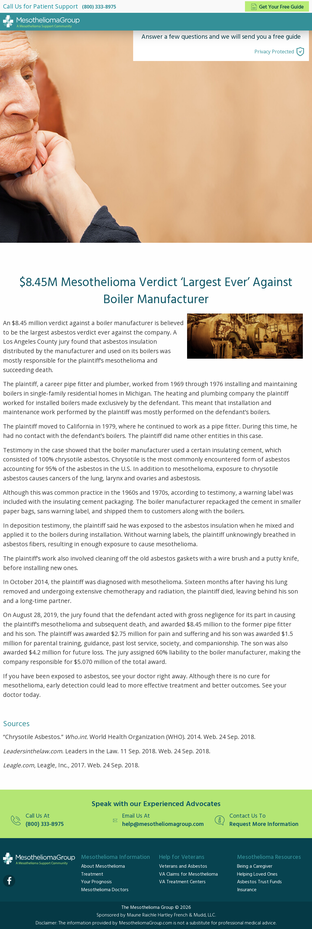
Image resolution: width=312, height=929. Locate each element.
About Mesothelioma (103, 866)
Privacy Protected (274, 51)
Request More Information (264, 824)
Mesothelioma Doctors (105, 890)
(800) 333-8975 (99, 6)
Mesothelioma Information (115, 857)
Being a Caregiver (254, 866)
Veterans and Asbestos (183, 866)
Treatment (92, 874)
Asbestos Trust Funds (259, 882)
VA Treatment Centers (182, 882)
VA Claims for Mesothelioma (188, 874)
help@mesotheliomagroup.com (163, 824)
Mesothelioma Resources (269, 857)
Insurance (247, 890)
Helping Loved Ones (257, 874)
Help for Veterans (181, 857)
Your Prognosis (96, 882)
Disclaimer (46, 923)
